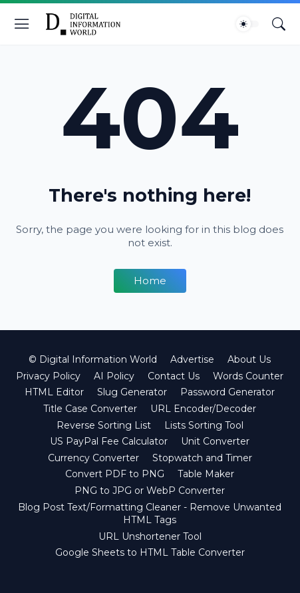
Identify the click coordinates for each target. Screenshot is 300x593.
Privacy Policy (48, 376)
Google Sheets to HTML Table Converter (150, 552)
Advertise (192, 359)
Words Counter (248, 376)
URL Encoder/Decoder (203, 409)
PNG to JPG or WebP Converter (150, 490)
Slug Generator (132, 392)
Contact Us (174, 376)
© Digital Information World (93, 359)
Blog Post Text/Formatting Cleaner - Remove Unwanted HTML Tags (149, 513)
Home (150, 280)
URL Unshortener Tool (150, 536)
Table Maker (206, 474)
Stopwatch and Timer (202, 458)
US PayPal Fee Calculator (109, 441)
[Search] (279, 24)
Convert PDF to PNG (114, 474)
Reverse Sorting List (104, 425)
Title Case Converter (90, 409)
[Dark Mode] (247, 24)
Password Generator (227, 392)
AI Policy (114, 376)
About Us (249, 359)
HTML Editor (54, 392)
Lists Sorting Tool (203, 425)
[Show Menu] (22, 24)
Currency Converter (93, 458)
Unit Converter (215, 441)
